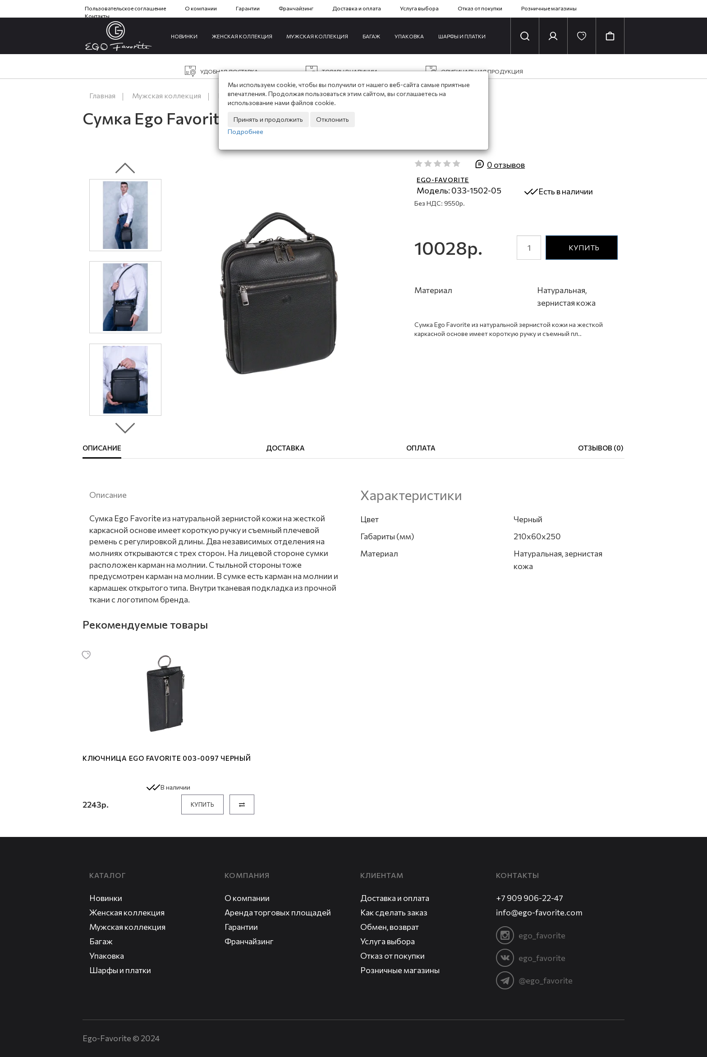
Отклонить (332, 119)
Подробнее (245, 131)
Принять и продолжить (268, 119)
